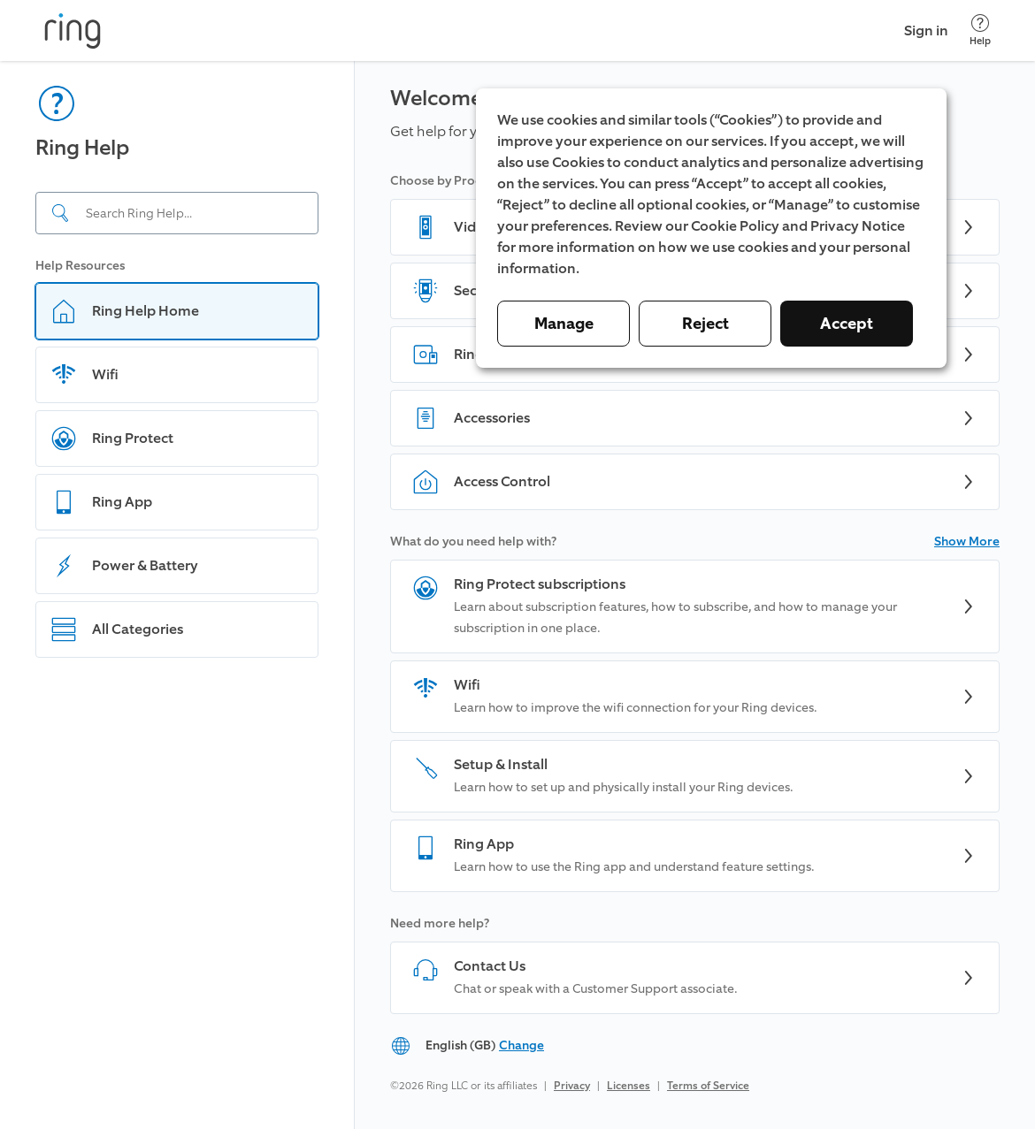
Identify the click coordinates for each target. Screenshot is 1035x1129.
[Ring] (72, 31)
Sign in (926, 30)
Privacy (572, 1086)
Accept (846, 323)
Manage (564, 323)
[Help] (980, 30)
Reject (705, 323)
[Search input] (176, 213)
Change (521, 1045)
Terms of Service (708, 1086)
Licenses (628, 1086)
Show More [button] (967, 541)
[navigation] (177, 595)
